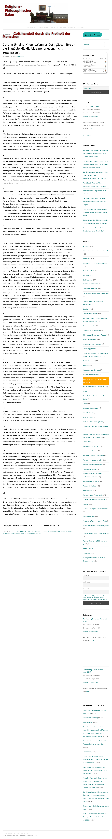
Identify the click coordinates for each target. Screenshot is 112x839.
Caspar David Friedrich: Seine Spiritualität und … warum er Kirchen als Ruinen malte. (95, 759)
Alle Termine (87, 136)
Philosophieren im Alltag (91, 481)
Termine (85, 504)
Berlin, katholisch (88, 271)
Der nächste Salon (89, 326)
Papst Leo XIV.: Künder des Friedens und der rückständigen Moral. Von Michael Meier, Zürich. (95, 154)
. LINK (92, 640)
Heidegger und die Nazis (91, 370)
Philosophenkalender (90, 469)
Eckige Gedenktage (89, 339)
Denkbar (86, 309)
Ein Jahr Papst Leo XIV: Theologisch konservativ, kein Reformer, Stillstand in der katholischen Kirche (95, 164)
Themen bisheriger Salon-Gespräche (95, 509)
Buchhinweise (87, 280)
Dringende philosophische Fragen (94, 335)
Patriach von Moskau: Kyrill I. (92, 460)
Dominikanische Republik (91, 330)
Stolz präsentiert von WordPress (16, 833)
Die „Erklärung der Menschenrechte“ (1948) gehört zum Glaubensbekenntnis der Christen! (95, 175)
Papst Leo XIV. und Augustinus (93, 455)
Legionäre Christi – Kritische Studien (95, 426)
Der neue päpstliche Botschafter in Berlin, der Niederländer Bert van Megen (95, 202)
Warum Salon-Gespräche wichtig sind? (96, 525)
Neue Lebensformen (90, 451)
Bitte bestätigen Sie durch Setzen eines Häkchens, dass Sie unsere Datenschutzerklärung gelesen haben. (95, 597)
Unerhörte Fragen (34, 533)
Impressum (81, 28)
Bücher (63, 28)
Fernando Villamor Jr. (28, 835)
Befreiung (52, 531)
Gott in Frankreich (89, 361)
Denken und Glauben (65, 531)
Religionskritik (87, 490)
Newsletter (43, 28)
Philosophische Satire (90, 486)
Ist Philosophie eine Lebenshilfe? (94, 387)
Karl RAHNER (88, 413)
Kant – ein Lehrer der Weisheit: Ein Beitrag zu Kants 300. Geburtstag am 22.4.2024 (95, 817)
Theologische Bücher (90, 288)
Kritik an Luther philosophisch (93, 422)
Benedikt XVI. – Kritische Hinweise (95, 263)
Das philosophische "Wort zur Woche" (96, 294)
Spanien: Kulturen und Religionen (94, 500)
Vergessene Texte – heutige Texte (95, 521)
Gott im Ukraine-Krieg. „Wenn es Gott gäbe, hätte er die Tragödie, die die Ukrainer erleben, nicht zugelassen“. (39, 48)
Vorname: (86, 575)
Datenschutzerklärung (90, 718)
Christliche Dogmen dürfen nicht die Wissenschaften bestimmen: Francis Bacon (95, 212)
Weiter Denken (88, 549)
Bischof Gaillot (88, 275)
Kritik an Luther (88, 417)
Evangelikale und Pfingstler (92, 344)
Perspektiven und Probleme (92, 464)
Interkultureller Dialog (90, 375)
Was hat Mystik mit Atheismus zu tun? (96, 533)
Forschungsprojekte (89, 349)
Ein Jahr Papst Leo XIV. (91, 106)
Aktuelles (54, 28)
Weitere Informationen (90, 117)
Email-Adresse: (88, 589)
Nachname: (86, 582)
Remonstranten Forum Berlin (14, 533)
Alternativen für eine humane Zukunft (32, 531)
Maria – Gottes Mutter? (91, 446)
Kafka (85, 391)
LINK (91, 128)
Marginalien (87, 442)
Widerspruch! (87, 553)
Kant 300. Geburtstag (90, 408)
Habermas (86, 365)
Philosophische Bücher (90, 284)
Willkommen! (32, 28)
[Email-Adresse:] (96, 88)
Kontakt (71, 28)
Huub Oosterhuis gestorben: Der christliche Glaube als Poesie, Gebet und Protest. (95, 770)
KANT (85, 404)
